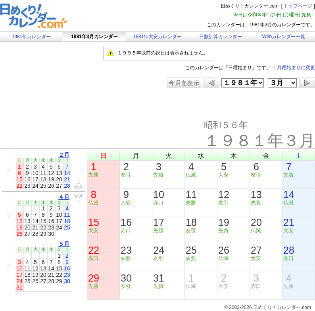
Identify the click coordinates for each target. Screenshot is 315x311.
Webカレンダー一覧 (283, 36)
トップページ (298, 6)
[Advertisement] (67, 104)
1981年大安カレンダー (157, 36)
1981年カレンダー (31, 36)
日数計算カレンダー (220, 36)
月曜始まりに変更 (296, 67)
